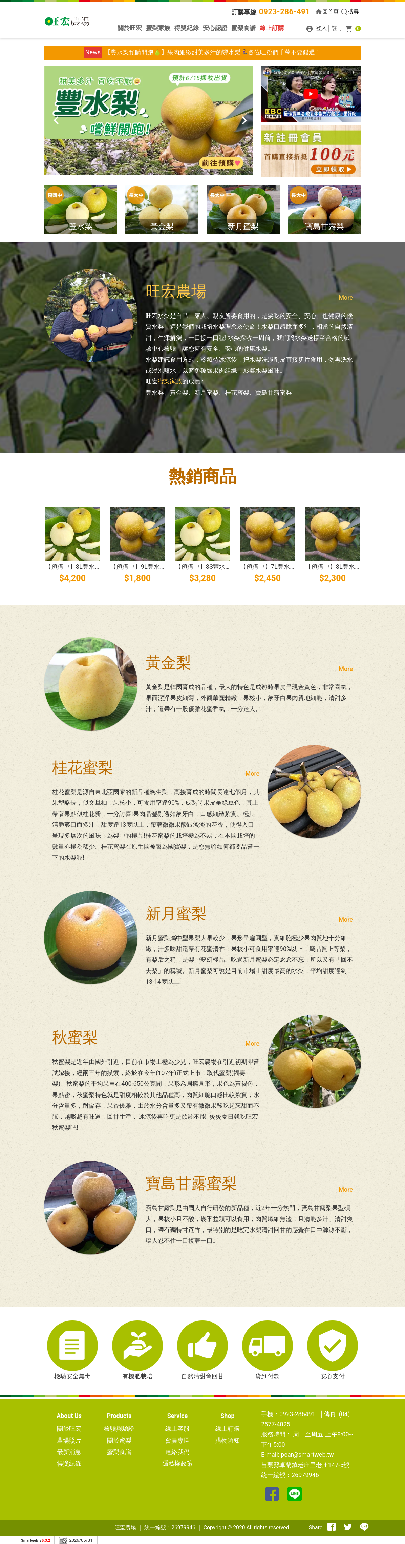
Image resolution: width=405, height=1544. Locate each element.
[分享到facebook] (331, 1528)
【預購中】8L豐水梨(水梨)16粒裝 (351, 566)
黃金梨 (162, 226)
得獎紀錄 (186, 27)
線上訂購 (272, 27)
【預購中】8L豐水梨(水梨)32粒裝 (91, 566)
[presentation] (52, 120)
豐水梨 (80, 226)
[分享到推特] (348, 1528)
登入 (315, 28)
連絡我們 (177, 1451)
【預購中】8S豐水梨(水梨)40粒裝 (221, 566)
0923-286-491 (284, 11)
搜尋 (350, 11)
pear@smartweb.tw (307, 1454)
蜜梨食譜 (243, 27)
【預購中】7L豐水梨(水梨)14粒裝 (286, 566)
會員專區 (177, 1440)
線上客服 (177, 1428)
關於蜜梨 (119, 1440)
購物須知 (227, 1440)
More (346, 298)
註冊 (337, 28)
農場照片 (69, 1440)
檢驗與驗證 (119, 1428)
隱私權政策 (177, 1463)
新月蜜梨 (243, 226)
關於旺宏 (130, 27)
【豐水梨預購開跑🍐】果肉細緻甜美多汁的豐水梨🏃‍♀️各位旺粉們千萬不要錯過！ (213, 52)
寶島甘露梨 (324, 226)
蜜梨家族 (158, 27)
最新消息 (69, 1451)
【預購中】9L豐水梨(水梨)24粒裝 (156, 566)
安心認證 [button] (215, 27)
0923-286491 (297, 1414)
